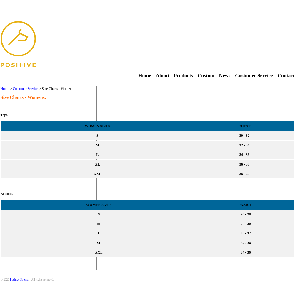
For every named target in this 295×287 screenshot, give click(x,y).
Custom (206, 75)
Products (183, 75)
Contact (286, 75)
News (225, 75)
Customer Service (254, 75)
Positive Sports (19, 279)
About (162, 75)
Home (144, 75)
